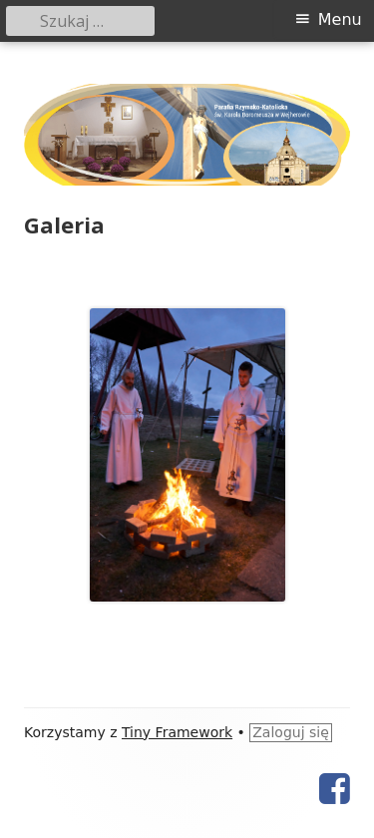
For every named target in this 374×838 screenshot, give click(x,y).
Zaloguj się (290, 732)
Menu (340, 19)
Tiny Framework (177, 732)
